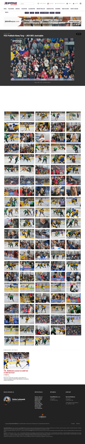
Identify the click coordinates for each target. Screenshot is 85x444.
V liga (37, 12)
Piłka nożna (11, 8)
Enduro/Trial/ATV (41, 8)
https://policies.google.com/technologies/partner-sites (34, 428)
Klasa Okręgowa (44, 12)
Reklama (78, 423)
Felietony (50, 3)
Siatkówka (57, 8)
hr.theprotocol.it (35, 423)
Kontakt (73, 423)
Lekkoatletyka (50, 8)
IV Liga (31, 12)
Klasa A (52, 12)
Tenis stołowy (65, 8)
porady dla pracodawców (44, 423)
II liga (26, 12)
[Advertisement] (6, 59)
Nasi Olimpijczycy (60, 3)
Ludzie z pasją (42, 3)
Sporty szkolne (74, 8)
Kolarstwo (24, 8)
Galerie (75, 3)
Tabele (68, 3)
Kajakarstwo (32, 8)
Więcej (6, 12)
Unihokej (18, 8)
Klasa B (58, 12)
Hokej (5, 8)
